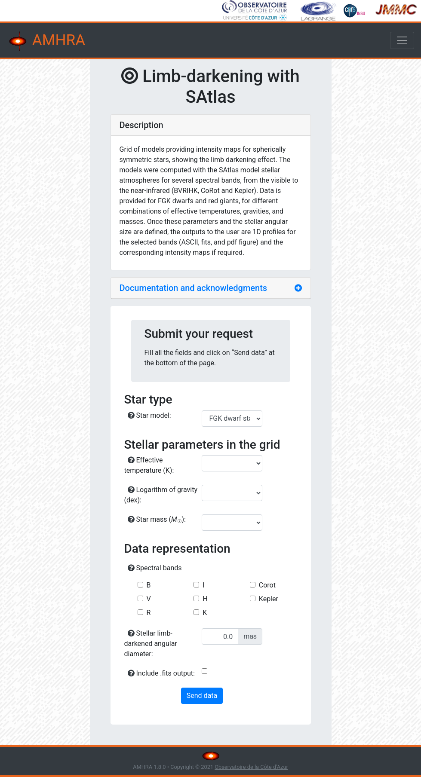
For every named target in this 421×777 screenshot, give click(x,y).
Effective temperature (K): (149, 465)
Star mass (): (157, 519)
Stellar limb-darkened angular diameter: (150, 643)
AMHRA (46, 41)
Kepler (268, 599)
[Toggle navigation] (402, 40)
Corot (267, 585)
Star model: (149, 415)
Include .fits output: (161, 673)
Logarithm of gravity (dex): (161, 495)
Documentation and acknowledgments (193, 288)
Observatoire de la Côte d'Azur (251, 767)
